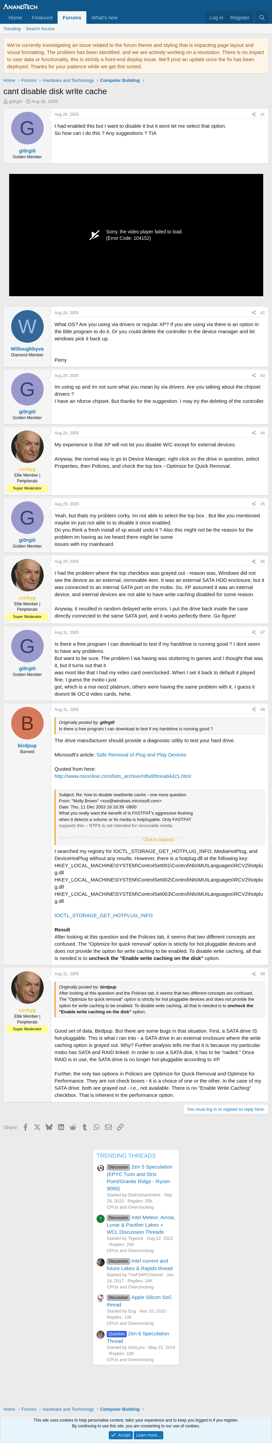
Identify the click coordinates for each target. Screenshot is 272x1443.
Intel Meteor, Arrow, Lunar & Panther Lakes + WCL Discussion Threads (141, 1224)
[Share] (253, 115)
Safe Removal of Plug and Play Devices (141, 755)
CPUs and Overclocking (130, 1207)
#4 (262, 433)
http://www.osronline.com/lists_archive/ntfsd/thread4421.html (123, 776)
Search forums (40, 28)
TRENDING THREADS (126, 1156)
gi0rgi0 (15, 101)
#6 (262, 561)
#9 (262, 974)
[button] (123, 17)
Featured (42, 17)
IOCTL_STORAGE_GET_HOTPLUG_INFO (104, 915)
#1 (262, 114)
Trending (12, 28)
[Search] (262, 17)
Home (15, 17)
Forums (72, 17)
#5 (262, 504)
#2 (262, 312)
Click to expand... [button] (160, 839)
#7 (262, 632)
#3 (262, 375)
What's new (104, 17)
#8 (262, 709)
